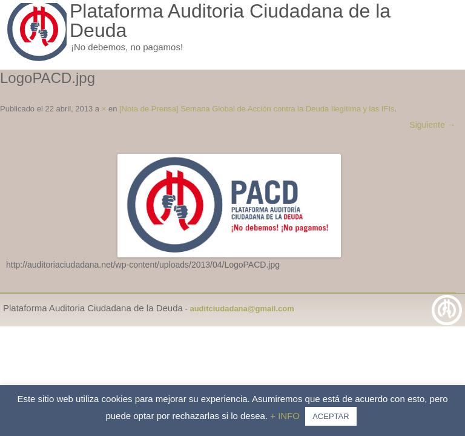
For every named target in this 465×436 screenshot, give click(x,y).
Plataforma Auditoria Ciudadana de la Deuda (230, 20)
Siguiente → (432, 125)
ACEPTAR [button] (330, 416)
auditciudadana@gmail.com (242, 308)
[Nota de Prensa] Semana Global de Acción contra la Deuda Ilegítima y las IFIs (257, 108)
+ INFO (286, 416)
